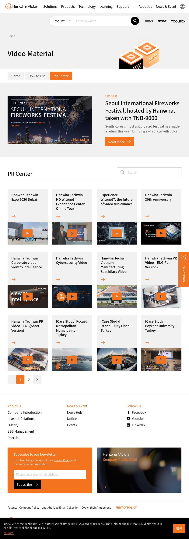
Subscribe (27, 484)
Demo (15, 76)
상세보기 (9, 533)
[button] (50, 6)
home (11, 36)
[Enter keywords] (102, 20)
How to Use (37, 76)
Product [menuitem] (58, 21)
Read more (119, 141)
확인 (179, 528)
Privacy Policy (62, 460)
